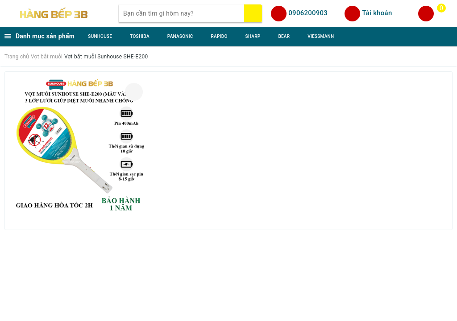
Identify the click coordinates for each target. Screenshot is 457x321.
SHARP (253, 36)
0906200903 (308, 13)
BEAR (284, 36)
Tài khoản (377, 13)
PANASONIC (180, 36)
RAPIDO (219, 36)
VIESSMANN (320, 36)
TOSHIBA (140, 36)
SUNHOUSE (100, 36)
